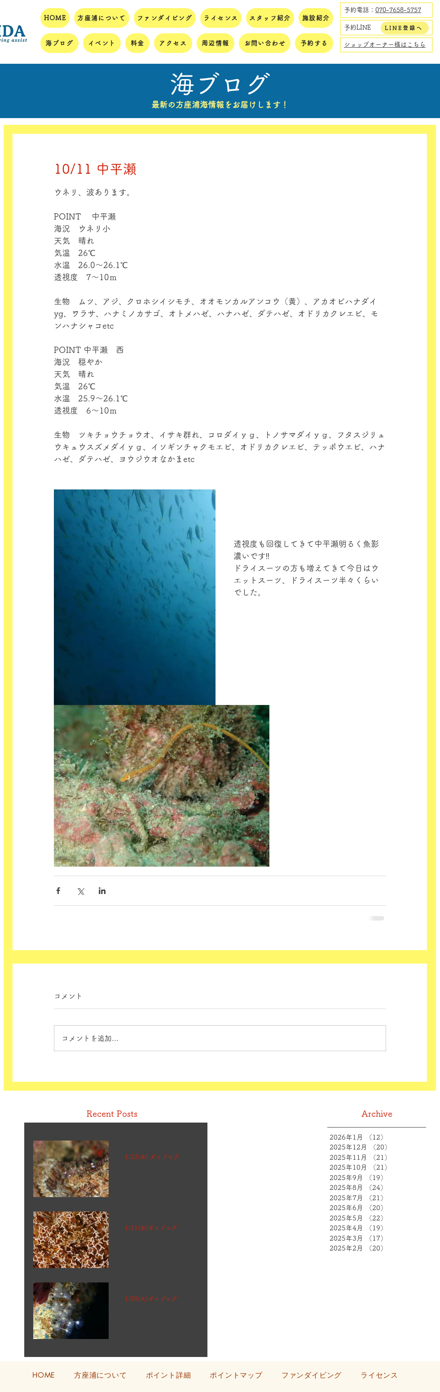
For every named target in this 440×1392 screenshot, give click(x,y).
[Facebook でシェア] (58, 890)
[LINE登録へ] (405, 28)
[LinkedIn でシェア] (102, 890)
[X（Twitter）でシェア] (80, 890)
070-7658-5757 (398, 10)
